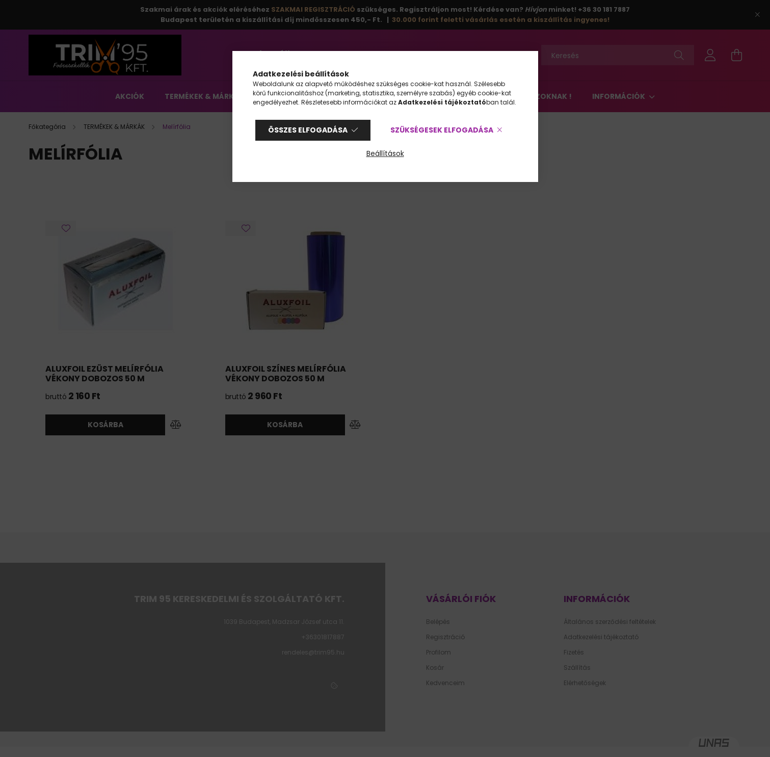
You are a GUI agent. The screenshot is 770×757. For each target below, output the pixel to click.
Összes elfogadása (308, 130)
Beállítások (385, 153)
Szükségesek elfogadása (441, 130)
